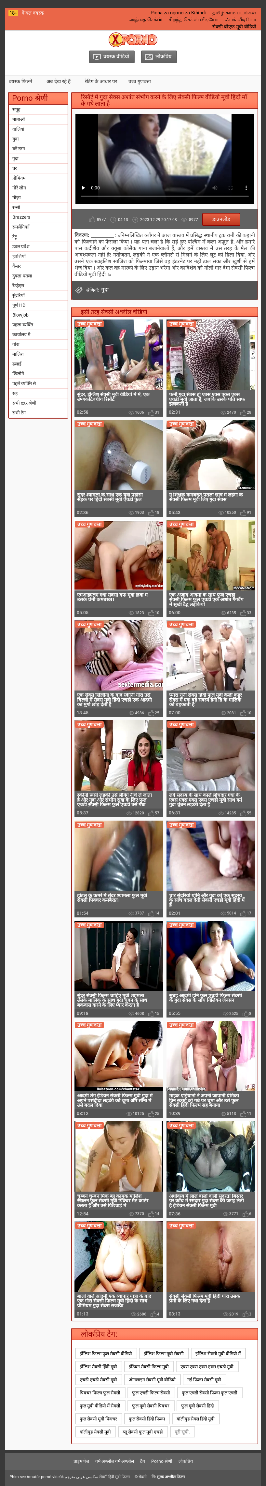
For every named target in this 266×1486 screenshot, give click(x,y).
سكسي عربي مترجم (81, 1477)
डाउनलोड (221, 219)
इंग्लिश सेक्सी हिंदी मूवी (98, 1366)
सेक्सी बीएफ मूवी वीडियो (234, 27)
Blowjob (20, 315)
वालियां (18, 129)
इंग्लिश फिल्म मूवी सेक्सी (164, 1353)
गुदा (15, 158)
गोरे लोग (19, 187)
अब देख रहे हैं (59, 81)
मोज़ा (16, 197)
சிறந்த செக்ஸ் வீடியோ (194, 19)
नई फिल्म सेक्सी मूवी (204, 1379)
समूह (16, 109)
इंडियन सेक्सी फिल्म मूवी (149, 1366)
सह (15, 393)
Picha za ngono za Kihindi (178, 13)
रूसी (16, 207)
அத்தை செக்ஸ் (145, 19)
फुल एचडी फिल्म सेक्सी (151, 1392)
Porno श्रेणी (161, 1461)
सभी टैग (19, 412)
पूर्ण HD (18, 305)
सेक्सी (143, 1477)
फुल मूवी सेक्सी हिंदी (197, 1405)
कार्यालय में (21, 334)
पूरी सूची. (182, 1431)
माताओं (18, 119)
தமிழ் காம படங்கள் (234, 13)
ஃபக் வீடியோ (240, 19)
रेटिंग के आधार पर (101, 81)
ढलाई (16, 363)
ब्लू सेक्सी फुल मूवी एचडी (143, 1431)
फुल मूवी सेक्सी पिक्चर (150, 1405)
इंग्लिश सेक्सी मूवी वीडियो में (218, 1353)
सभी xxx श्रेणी (24, 403)
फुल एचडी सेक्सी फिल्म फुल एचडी (209, 1392)
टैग (142, 1461)
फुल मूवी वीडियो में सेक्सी (100, 1405)
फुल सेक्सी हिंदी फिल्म (147, 1418)
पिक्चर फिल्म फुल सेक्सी (100, 1392)
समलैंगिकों (21, 227)
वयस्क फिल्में (20, 81)
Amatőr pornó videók (45, 1477)
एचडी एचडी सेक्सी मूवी (98, 1379)
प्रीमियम (18, 178)
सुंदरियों (18, 295)
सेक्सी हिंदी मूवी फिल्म (114, 1477)
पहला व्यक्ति (22, 324)
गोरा (16, 344)
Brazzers (21, 217)
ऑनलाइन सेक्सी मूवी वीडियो (152, 1379)
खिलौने (18, 373)
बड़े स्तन (18, 148)
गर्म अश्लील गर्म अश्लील (114, 1461)
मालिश (18, 354)
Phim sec (17, 1477)
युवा (15, 138)
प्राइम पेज (81, 1461)
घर (14, 168)
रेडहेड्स (18, 285)
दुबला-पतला (22, 275)
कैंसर (16, 266)
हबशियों (19, 256)
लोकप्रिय (186, 1461)
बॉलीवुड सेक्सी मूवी (95, 1431)
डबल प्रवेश (21, 246)
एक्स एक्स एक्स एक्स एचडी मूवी (206, 1366)
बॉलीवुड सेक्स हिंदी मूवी (196, 1418)
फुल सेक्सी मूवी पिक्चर (98, 1418)
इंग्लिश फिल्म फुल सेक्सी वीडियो (106, 1353)
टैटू (14, 236)
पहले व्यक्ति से (24, 383)
